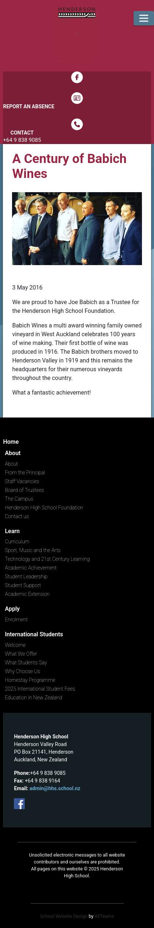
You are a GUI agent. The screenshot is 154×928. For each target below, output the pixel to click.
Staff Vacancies (22, 481)
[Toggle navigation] (144, 18)
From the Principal (25, 472)
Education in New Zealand (33, 697)
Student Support (23, 585)
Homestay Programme (30, 680)
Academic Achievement (31, 568)
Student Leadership (26, 576)
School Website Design (63, 916)
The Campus (19, 499)
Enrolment (16, 619)
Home (11, 441)
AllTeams (104, 916)
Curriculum (17, 541)
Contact (22, 133)
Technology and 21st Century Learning (47, 559)
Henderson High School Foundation (44, 507)
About (11, 464)
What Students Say (26, 662)
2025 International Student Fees (40, 689)
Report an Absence (28, 106)
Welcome (15, 645)
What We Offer (21, 654)
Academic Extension (27, 594)
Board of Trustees (24, 490)
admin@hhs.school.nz (55, 788)
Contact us (17, 516)
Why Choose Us (22, 671)
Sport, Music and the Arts (32, 550)
